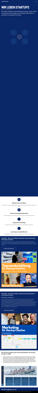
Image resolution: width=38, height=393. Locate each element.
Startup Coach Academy (19, 62)
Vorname (2, 313)
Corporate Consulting (19, 81)
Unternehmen (3, 315)
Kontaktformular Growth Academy (10, 257)
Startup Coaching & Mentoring (19, 72)
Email (2, 318)
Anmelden (3, 322)
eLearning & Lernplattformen (19, 91)
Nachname (13, 313)
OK (32, 391)
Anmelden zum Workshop (9, 108)
